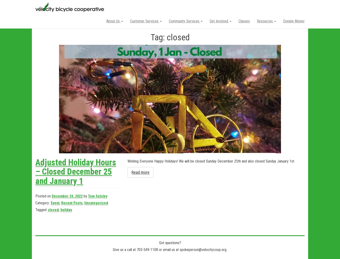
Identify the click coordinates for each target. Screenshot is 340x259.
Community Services (186, 21)
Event (55, 203)
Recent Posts (72, 203)
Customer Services (146, 21)
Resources (266, 21)
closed (53, 210)
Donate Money (294, 21)
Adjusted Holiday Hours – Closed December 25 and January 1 (75, 172)
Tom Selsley (97, 196)
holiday (66, 210)
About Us (114, 21)
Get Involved (220, 21)
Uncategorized (96, 203)
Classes (244, 21)
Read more (140, 172)
